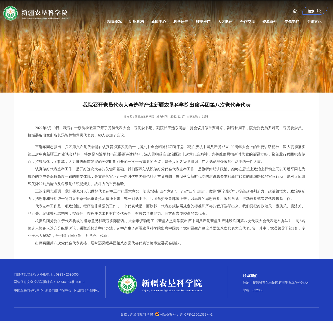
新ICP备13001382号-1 (196, 314)
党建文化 (314, 22)
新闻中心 (158, 22)
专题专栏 (291, 22)
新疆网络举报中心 (58, 290)
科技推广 (203, 22)
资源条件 (269, 22)
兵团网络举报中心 (86, 290)
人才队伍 (225, 22)
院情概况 (114, 22)
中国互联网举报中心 (28, 290)
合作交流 (247, 22)
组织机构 (136, 22)
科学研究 (180, 22)
